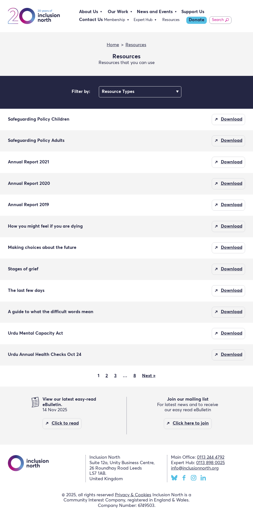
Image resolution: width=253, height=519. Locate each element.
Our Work (118, 12)
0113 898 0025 (210, 463)
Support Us (192, 12)
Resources (171, 20)
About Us (88, 12)
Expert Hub (143, 20)
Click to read (65, 423)
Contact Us (91, 20)
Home (113, 45)
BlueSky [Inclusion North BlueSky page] (174, 477)
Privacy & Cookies (133, 495)
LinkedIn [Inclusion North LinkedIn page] (203, 477)
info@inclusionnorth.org (195, 468)
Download (231, 119)
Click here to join (191, 423)
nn (140, 91)
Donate (196, 20)
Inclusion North (34, 16)
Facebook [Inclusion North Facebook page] (184, 477)
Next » (148, 376)
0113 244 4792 (210, 457)
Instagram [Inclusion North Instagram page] (193, 477)
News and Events (155, 12)
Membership (114, 20)
